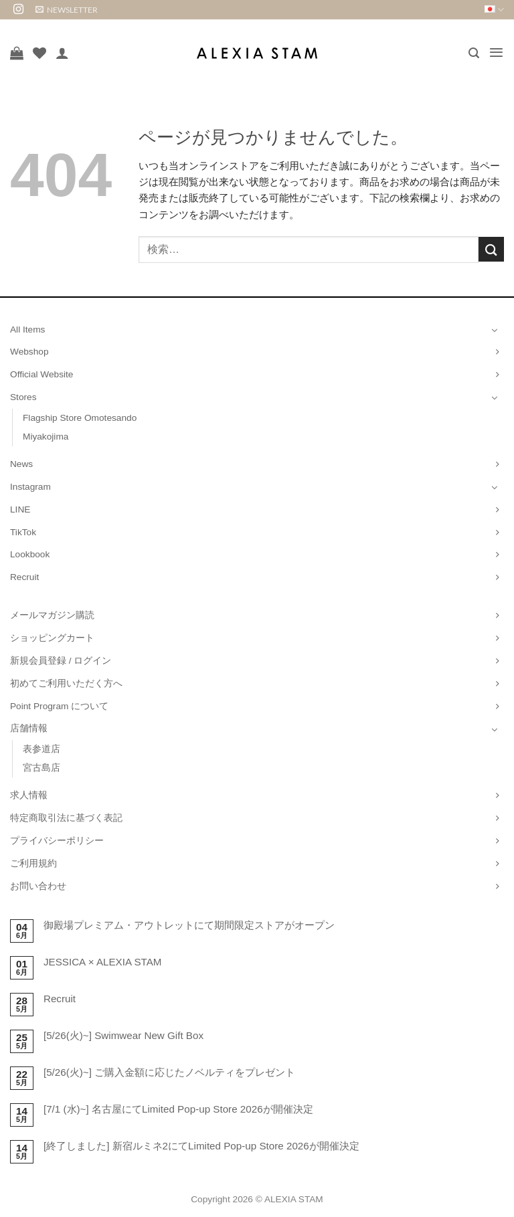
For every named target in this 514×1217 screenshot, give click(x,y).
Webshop (29, 352)
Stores (23, 397)
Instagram (30, 487)
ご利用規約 (33, 863)
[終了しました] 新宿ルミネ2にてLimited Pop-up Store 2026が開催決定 (201, 1145)
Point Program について (59, 706)
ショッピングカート (52, 638)
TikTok (23, 532)
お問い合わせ (38, 886)
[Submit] (491, 249)
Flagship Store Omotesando (80, 418)
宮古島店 (41, 768)
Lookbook (30, 554)
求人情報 (29, 795)
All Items (27, 329)
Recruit (24, 577)
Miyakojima (45, 437)
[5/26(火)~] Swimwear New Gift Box (123, 1035)
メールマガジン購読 (52, 615)
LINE (20, 509)
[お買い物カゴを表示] (16, 53)
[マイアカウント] (62, 53)
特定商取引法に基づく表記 (66, 818)
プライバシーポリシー (57, 841)
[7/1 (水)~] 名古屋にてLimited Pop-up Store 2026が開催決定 (178, 1109)
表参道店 (41, 749)
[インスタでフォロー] (18, 9)
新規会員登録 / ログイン (60, 661)
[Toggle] (495, 330)
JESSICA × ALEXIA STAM (103, 961)
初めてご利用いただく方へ (66, 683)
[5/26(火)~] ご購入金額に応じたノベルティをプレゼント (169, 1072)
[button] (66, 9)
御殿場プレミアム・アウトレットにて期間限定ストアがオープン (189, 925)
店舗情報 (29, 728)
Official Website (41, 374)
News (21, 464)
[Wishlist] (39, 53)
